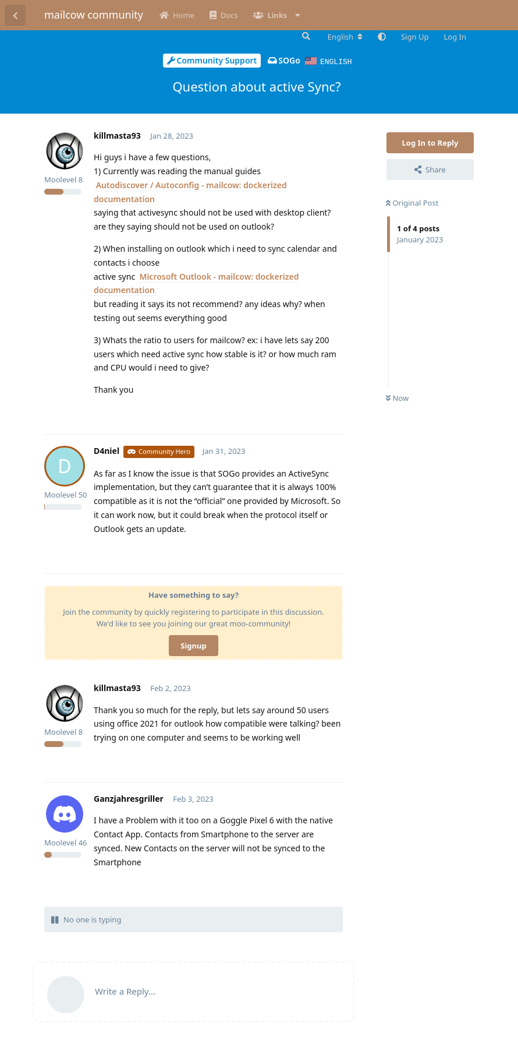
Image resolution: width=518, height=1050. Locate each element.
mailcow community (93, 15)
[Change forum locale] (345, 36)
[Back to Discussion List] (15, 15)
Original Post (412, 202)
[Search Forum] (305, 36)
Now (397, 397)
